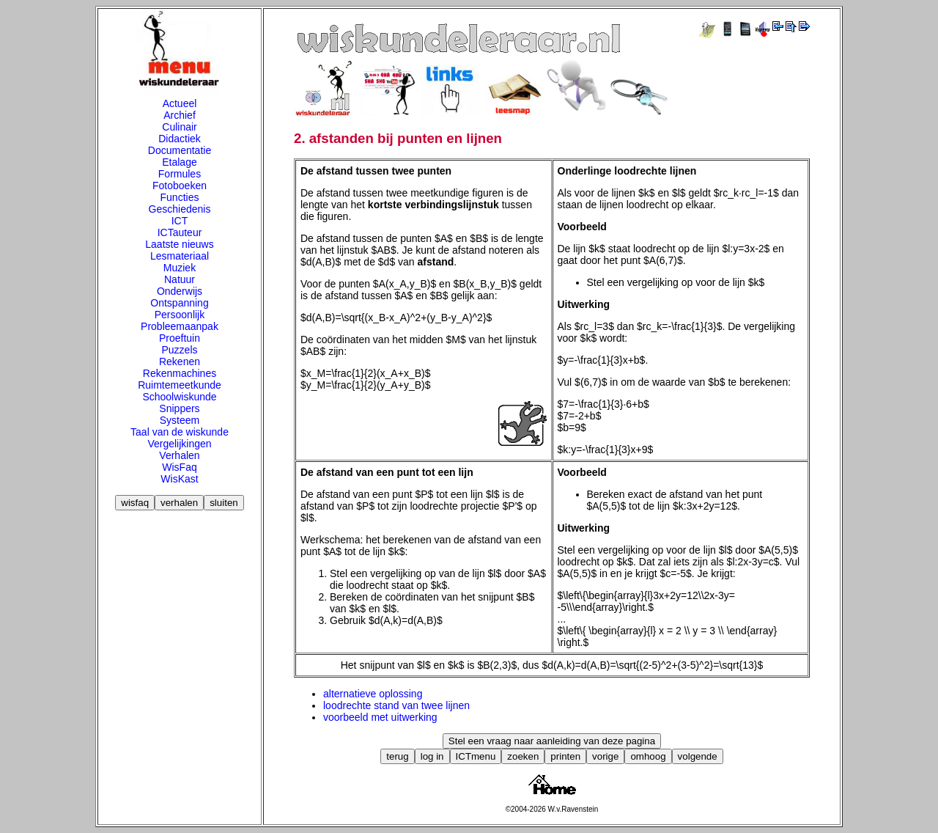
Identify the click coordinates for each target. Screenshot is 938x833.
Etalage (179, 162)
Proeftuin (179, 338)
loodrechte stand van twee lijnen (396, 705)
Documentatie (179, 150)
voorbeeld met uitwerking (380, 717)
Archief (179, 115)
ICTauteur (180, 232)
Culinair (179, 127)
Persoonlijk (179, 314)
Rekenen (179, 361)
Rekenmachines (179, 373)
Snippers (179, 408)
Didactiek (179, 138)
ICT (179, 221)
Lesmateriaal (179, 256)
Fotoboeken (179, 185)
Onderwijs (179, 291)
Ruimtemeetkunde (179, 385)
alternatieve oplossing (372, 694)
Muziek (179, 268)
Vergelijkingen (179, 443)
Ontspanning (179, 303)
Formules (179, 174)
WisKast (179, 479)
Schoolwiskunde (179, 397)
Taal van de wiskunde (179, 432)
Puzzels (179, 350)
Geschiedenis (180, 209)
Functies (179, 197)
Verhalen (179, 455)
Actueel (180, 103)
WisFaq (179, 467)
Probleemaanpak (179, 326)
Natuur (179, 279)
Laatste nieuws (179, 244)
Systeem (179, 420)
